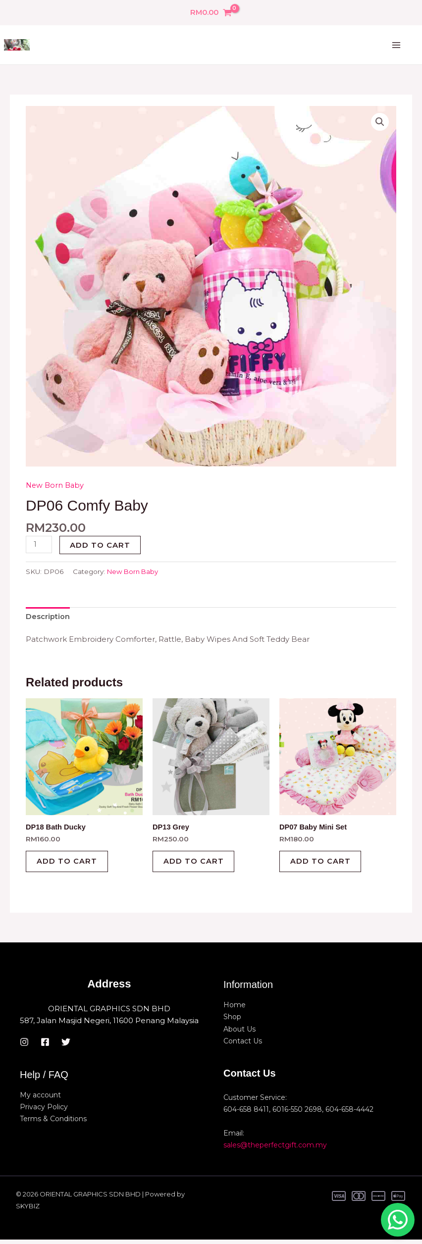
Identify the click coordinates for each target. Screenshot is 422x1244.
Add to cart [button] (70, 864)
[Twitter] (65, 1046)
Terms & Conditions (53, 1123)
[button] (380, 123)
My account (40, 1099)
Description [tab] (48, 617)
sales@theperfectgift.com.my (275, 1149)
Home (234, 1009)
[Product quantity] (39, 545)
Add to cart (101, 545)
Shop (232, 1021)
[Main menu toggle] (396, 46)
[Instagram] (24, 1046)
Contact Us (242, 1045)
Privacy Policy (44, 1111)
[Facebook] (45, 1046)
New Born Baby (56, 485)
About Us (239, 1033)
